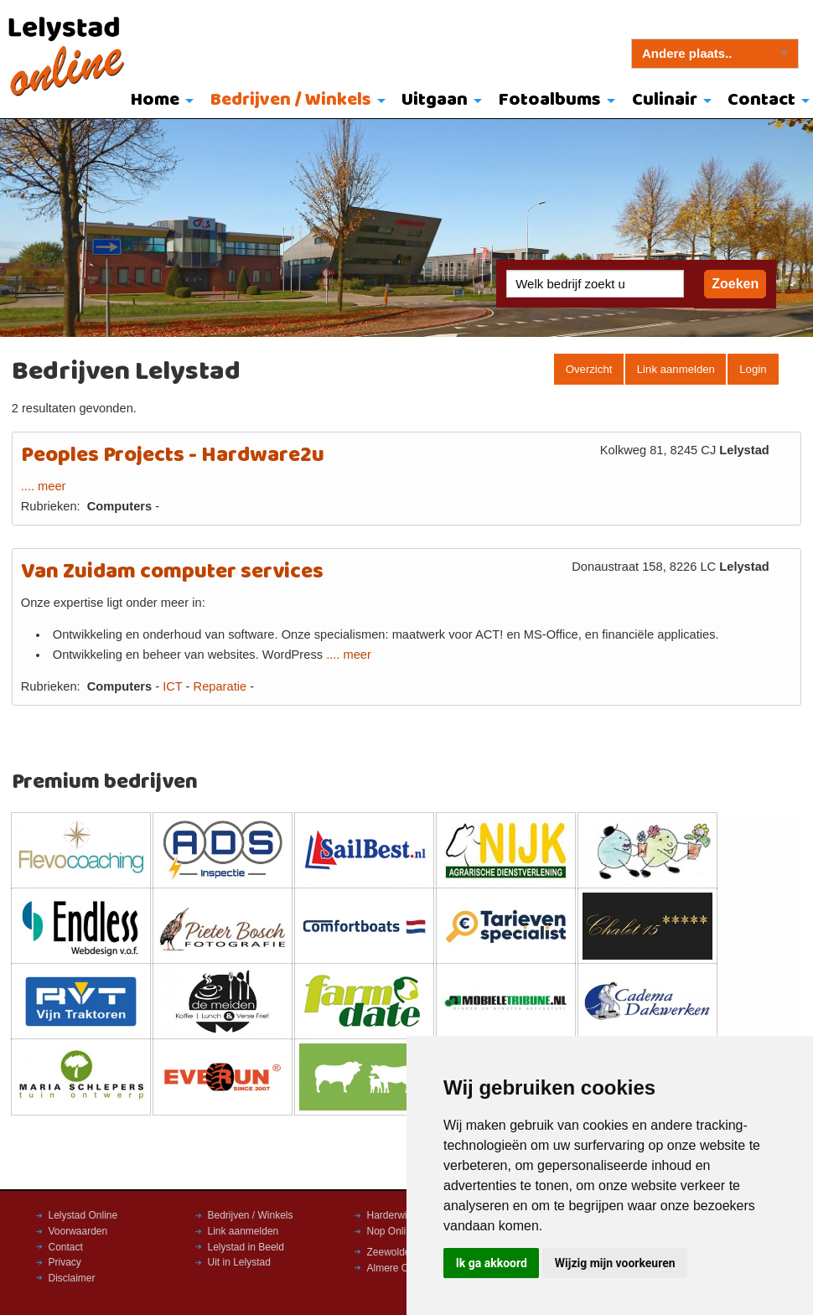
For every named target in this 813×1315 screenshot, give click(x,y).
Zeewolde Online (405, 1252)
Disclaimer (72, 1278)
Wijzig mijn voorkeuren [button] (615, 1263)
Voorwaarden (78, 1231)
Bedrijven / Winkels (290, 100)
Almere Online (399, 1268)
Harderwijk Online (407, 1215)
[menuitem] (158, 101)
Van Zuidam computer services (172, 572)
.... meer (43, 486)
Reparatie (220, 686)
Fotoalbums (550, 100)
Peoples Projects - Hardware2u (172, 455)
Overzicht (589, 369)
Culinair (664, 100)
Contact (66, 1247)
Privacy (65, 1262)
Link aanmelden (676, 369)
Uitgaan (434, 100)
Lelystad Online (83, 1215)
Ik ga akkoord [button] (491, 1263)
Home (155, 100)
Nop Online (392, 1231)
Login (752, 369)
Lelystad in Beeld (246, 1247)
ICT (172, 686)
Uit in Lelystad (239, 1262)
